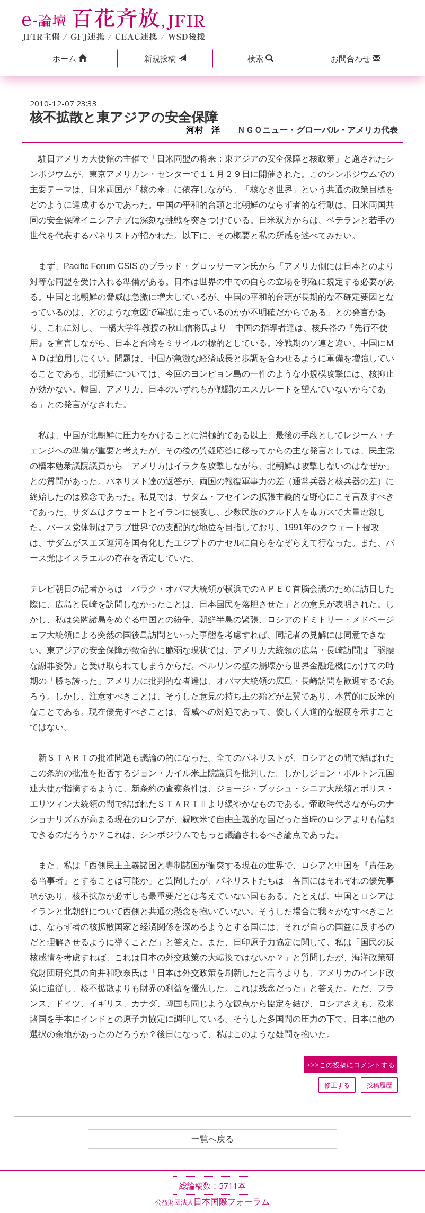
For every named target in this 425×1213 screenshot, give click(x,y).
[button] (69, 58)
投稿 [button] (165, 58)
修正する (337, 1085)
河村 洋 (207, 130)
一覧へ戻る (212, 1139)
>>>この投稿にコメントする (350, 1064)
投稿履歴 (379, 1085)
